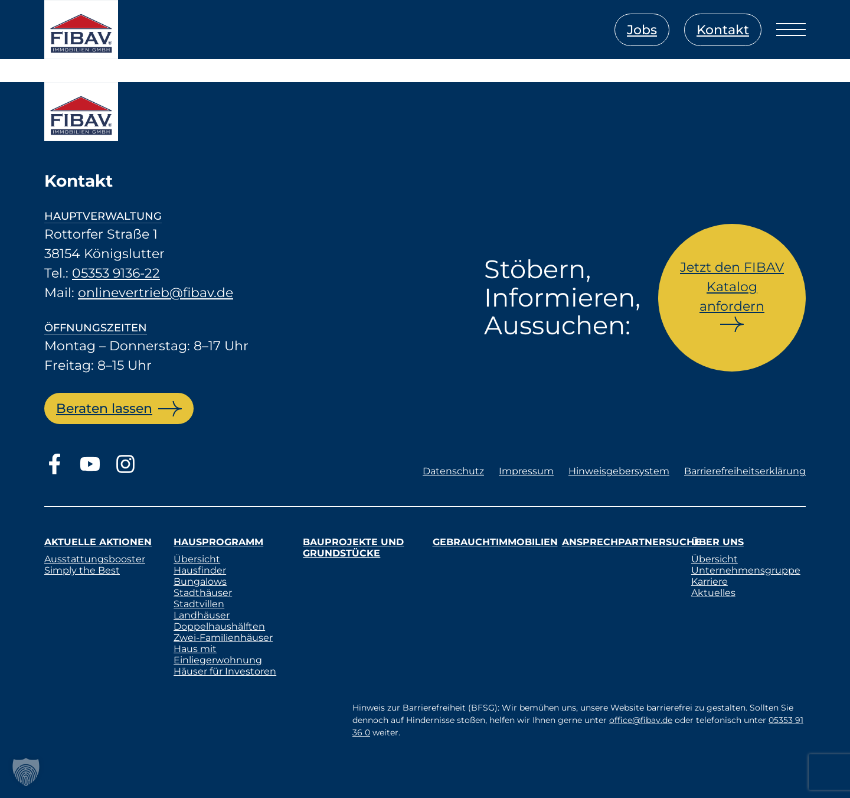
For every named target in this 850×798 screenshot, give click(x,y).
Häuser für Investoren (225, 671)
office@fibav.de (640, 720)
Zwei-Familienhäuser (223, 637)
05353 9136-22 (116, 273)
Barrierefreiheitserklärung (745, 471)
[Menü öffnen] (791, 29)
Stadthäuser (203, 592)
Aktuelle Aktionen (98, 542)
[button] (26, 772)
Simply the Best (82, 570)
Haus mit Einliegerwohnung (218, 654)
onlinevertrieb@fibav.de (155, 293)
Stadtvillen (199, 604)
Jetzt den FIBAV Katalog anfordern (732, 286)
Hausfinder (200, 570)
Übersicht (197, 559)
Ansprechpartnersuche (631, 542)
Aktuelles (713, 592)
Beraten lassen (104, 408)
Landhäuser (202, 615)
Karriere (709, 581)
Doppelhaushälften (219, 626)
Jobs (642, 30)
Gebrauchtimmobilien (495, 542)
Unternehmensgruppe (745, 570)
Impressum (526, 471)
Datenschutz (453, 471)
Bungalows (200, 581)
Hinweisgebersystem (618, 471)
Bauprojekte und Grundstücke (353, 547)
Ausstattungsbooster (94, 559)
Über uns (717, 542)
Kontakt (723, 30)
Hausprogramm (218, 542)
